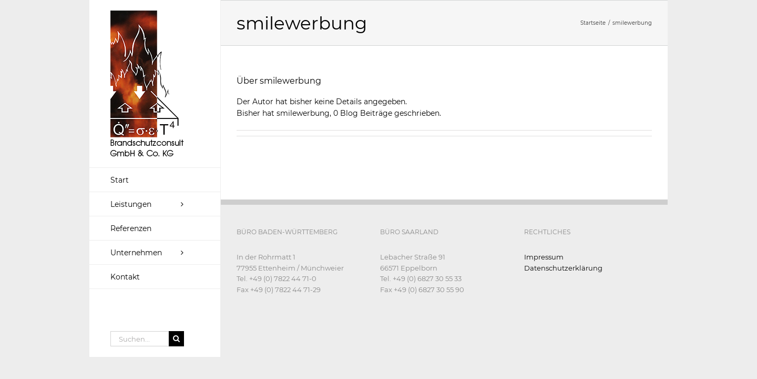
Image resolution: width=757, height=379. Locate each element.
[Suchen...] (139, 338)
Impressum (544, 257)
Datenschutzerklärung (563, 268)
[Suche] (176, 338)
